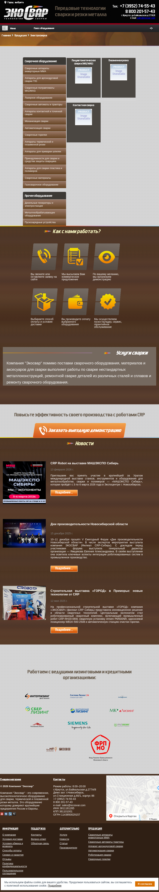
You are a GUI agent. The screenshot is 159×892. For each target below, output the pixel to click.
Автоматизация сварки (37, 128)
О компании (9, 834)
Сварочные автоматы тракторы (106, 841)
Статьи (64, 843)
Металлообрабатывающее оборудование (40, 214)
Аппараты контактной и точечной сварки (43, 113)
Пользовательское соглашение (12, 872)
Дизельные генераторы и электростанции (39, 204)
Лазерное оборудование (38, 97)
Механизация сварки (36, 121)
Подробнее (55, 885)
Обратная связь (40, 843)
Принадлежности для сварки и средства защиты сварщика (42, 160)
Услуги (63, 834)
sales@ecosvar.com (146, 18)
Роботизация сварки (99, 854)
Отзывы (6, 859)
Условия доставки (12, 839)
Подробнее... (64, 492)
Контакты (36, 834)
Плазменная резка (119, 69)
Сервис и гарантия (13, 854)
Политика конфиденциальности (14, 865)
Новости (64, 839)
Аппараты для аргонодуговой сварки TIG (41, 79)
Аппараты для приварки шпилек (43, 151)
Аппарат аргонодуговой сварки (105, 846)
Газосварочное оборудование (41, 184)
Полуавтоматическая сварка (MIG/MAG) (84, 71)
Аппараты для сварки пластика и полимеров (43, 170)
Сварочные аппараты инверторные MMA (37, 70)
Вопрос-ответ (38, 839)
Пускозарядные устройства (40, 222)
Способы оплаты (12, 850)
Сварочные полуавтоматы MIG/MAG (39, 89)
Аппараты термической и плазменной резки (39, 143)
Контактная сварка (83, 114)
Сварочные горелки (36, 134)
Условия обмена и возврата (12, 845)
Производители (68, 847)
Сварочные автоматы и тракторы (43, 104)
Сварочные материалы (38, 177)
